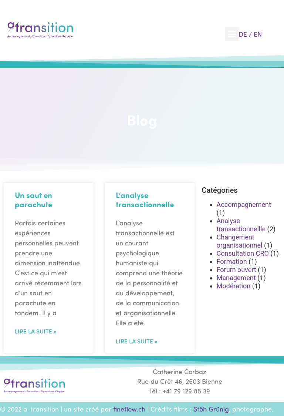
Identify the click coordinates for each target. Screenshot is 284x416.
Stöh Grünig (211, 409)
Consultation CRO (243, 253)
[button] (232, 34)
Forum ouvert (236, 270)
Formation (232, 261)
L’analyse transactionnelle (145, 199)
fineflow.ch (129, 409)
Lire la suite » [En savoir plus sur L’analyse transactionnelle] (137, 341)
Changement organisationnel (240, 241)
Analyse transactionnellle (241, 225)
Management (236, 278)
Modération (234, 286)
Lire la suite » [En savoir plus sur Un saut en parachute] (36, 331)
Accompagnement (244, 204)
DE (243, 34)
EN (258, 34)
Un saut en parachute (33, 199)
